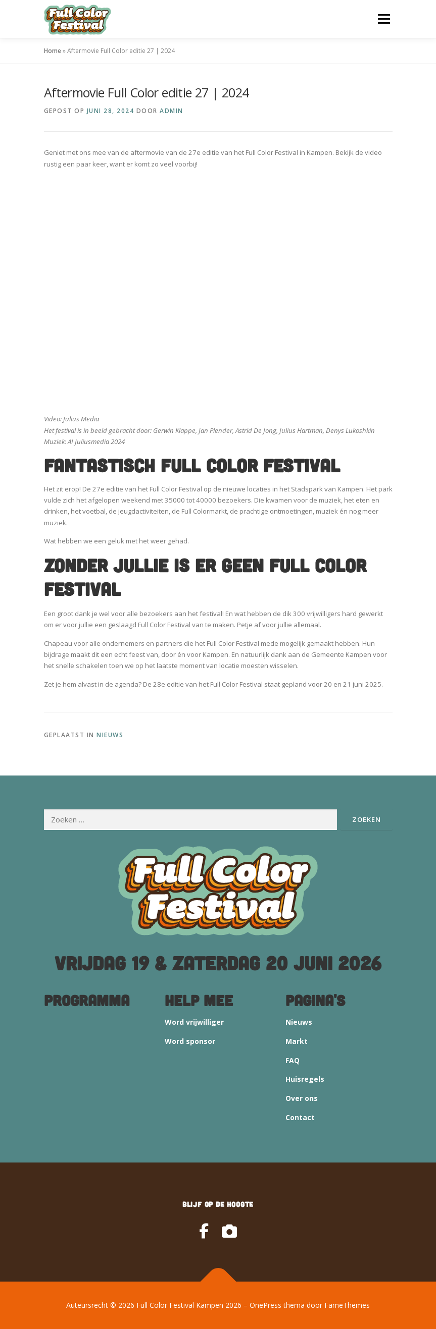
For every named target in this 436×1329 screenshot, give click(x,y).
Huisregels (304, 1079)
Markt (296, 1041)
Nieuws (109, 735)
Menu (384, 18)
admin (171, 110)
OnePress (265, 1305)
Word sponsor (190, 1041)
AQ (294, 1060)
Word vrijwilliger (194, 1022)
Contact (300, 1117)
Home (52, 50)
